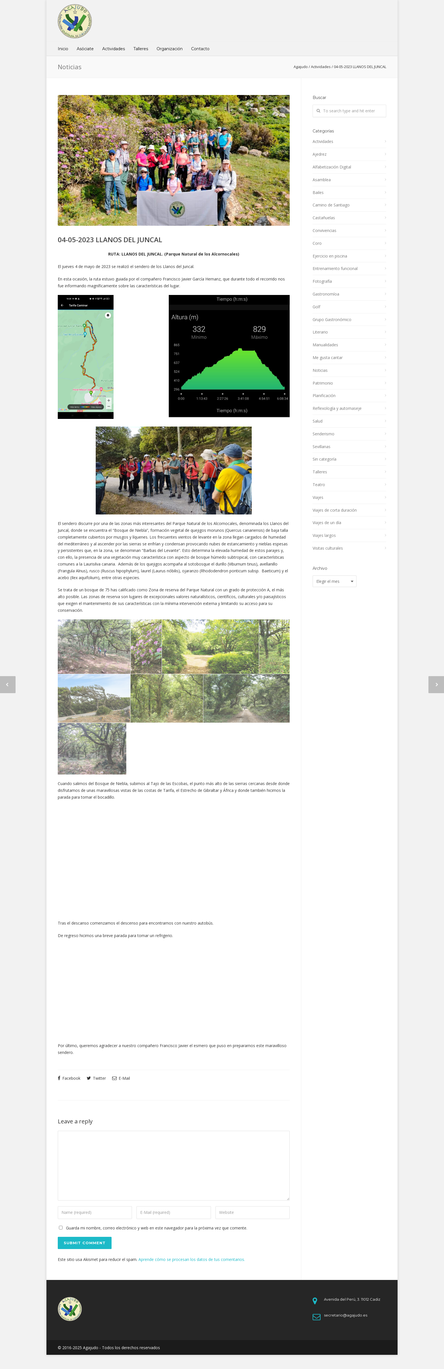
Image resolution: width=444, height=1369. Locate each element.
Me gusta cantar (328, 357)
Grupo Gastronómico (332, 319)
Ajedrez (319, 154)
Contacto (200, 48)
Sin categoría (324, 459)
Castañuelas (324, 217)
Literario (320, 332)
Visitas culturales (328, 548)
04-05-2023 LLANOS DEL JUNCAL (110, 239)
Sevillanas (321, 446)
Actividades (113, 48)
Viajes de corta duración (335, 510)
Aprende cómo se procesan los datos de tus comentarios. (191, 1259)
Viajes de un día (327, 522)
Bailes (318, 192)
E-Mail (121, 1078)
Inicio (63, 48)
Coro (317, 243)
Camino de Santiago (331, 205)
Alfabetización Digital (332, 167)
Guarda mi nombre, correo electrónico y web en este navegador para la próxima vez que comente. (156, 1228)
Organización (170, 48)
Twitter (96, 1078)
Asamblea (322, 179)
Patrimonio (323, 383)
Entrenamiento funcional (335, 268)
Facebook (69, 1078)
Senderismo (323, 433)
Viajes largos (324, 535)
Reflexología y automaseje (337, 408)
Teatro (319, 484)
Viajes (318, 497)
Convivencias (324, 230)
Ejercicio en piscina (330, 256)
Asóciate (85, 48)
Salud (318, 421)
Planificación (324, 395)
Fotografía (322, 281)
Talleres (140, 48)
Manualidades (325, 344)
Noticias (320, 370)
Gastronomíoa (326, 294)
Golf (316, 306)
